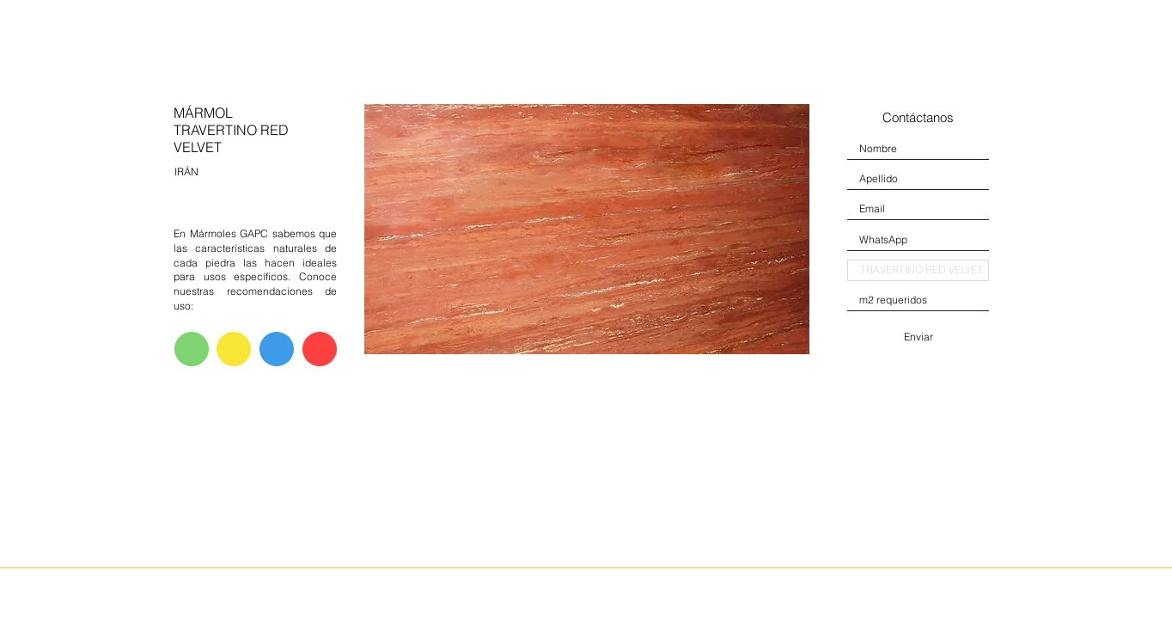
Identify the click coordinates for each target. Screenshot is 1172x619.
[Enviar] (918, 337)
